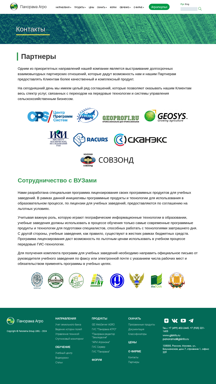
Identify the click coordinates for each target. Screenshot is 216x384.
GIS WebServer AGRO (103, 324)
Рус (182, 4)
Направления (63, 7)
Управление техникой (67, 334)
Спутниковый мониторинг (69, 338)
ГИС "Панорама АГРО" (104, 329)
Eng (187, 4)
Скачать (102, 7)
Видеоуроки (62, 357)
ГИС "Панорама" (101, 351)
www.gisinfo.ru (171, 335)
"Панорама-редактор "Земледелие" (103, 335)
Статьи (59, 362)
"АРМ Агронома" (101, 342)
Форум (113, 7)
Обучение (125, 7)
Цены (91, 7)
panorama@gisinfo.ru (176, 339)
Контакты (133, 357)
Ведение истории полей (68, 329)
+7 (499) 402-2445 (179, 328)
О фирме (139, 7)
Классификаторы (137, 334)
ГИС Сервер (98, 346)
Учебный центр (63, 353)
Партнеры (133, 362)
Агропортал (159, 7)
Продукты (80, 7)
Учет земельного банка (68, 324)
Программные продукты (141, 324)
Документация (136, 329)
